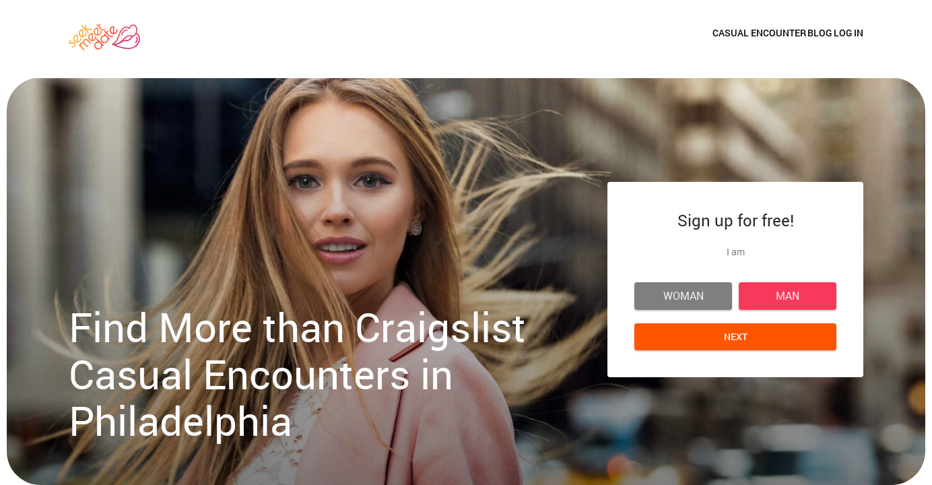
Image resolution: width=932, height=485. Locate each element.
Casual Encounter (695, 38)
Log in (848, 38)
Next (735, 336)
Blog (788, 38)
